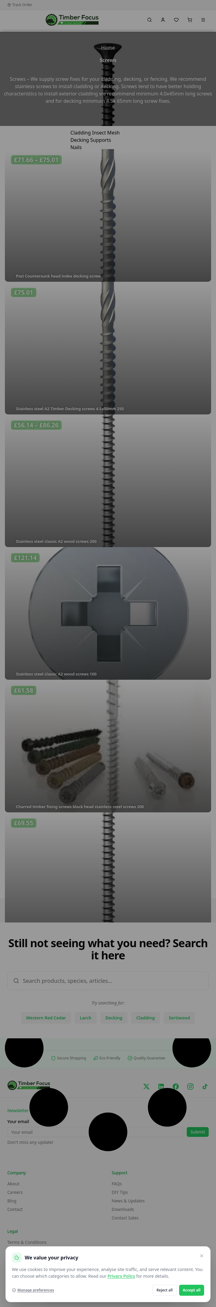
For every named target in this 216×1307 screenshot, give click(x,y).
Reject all (165, 1290)
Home (108, 47)
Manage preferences (33, 1290)
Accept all (191, 1290)
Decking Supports (90, 140)
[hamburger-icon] (143, 131)
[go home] (72, 20)
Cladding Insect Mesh (95, 132)
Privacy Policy (121, 1276)
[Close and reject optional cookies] (201, 1255)
